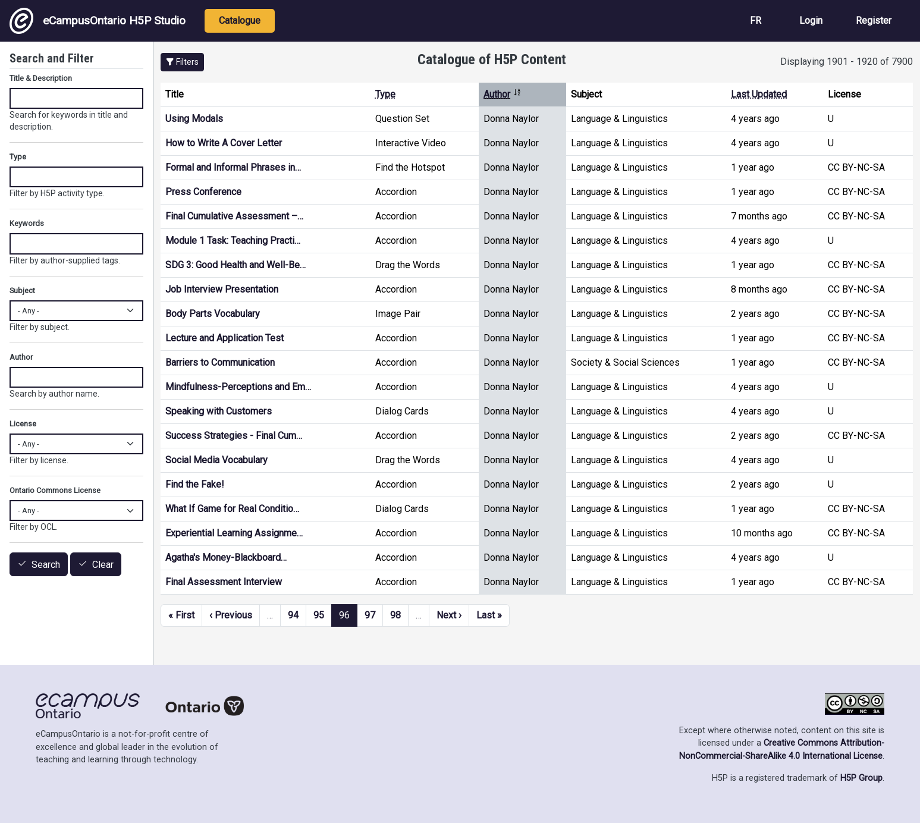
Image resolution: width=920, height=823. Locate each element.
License (23, 423)
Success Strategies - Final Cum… (233, 435)
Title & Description (41, 78)
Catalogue (239, 20)
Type (385, 94)
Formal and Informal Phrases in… (233, 167)
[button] (182, 62)
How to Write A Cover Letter (223, 143)
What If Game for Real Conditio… (232, 508)
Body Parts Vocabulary (212, 313)
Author (502, 94)
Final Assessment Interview (223, 582)
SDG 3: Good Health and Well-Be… (235, 265)
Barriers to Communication (220, 362)
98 (395, 615)
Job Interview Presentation (221, 289)
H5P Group (861, 778)
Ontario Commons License (55, 490)
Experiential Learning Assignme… (234, 533)
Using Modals (194, 118)
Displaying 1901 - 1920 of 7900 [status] (846, 61)
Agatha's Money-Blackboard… (226, 557)
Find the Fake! (194, 484)
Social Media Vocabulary (216, 460)
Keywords (27, 223)
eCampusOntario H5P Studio (98, 21)
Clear (103, 564)
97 (370, 615)
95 (318, 615)
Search (46, 564)
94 (293, 615)
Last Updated (759, 94)
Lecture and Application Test (224, 338)
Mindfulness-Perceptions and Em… (238, 386)
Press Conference (203, 191)
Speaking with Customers (218, 411)
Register (873, 20)
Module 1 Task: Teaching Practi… (232, 240)
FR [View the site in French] (755, 20)
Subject (22, 290)
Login (810, 20)
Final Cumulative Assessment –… (234, 216)
